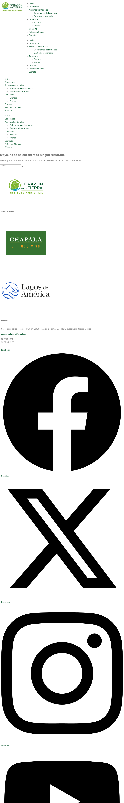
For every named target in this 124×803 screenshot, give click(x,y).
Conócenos (34, 6)
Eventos (37, 22)
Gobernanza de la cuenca (45, 13)
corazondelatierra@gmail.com (14, 334)
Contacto (33, 28)
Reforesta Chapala (37, 32)
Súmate (32, 35)
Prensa (37, 25)
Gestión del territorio (43, 16)
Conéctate (33, 19)
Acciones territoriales (38, 10)
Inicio (31, 3)
